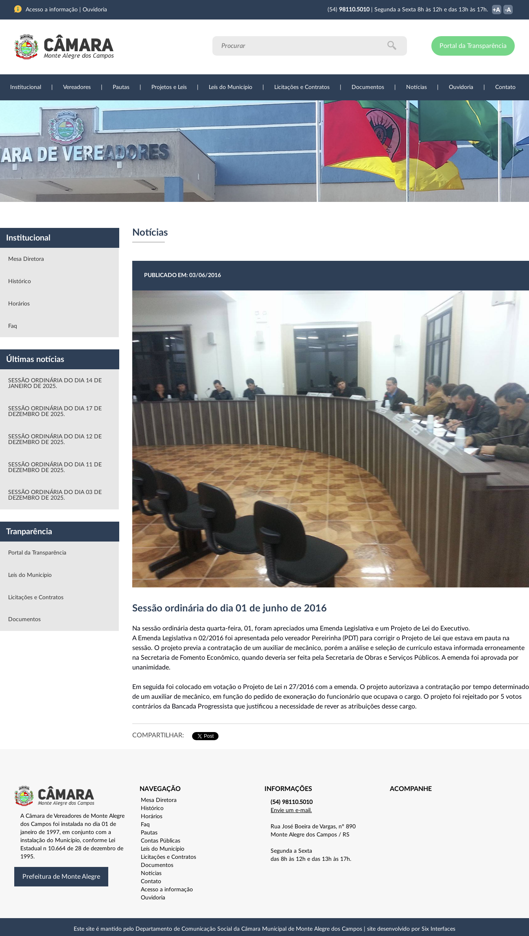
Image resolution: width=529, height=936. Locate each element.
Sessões (165, 215)
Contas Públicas (160, 841)
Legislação (209, 215)
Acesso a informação (167, 890)
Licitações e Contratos (302, 87)
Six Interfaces (438, 929)
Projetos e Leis (169, 87)
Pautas (121, 87)
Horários (19, 304)
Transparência (260, 215)
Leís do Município (230, 87)
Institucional (25, 87)
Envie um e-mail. (291, 810)
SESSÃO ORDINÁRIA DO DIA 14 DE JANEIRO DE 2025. (55, 383)
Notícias (416, 87)
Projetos (123, 215)
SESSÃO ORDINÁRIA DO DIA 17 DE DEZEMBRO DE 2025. (55, 411)
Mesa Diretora (26, 259)
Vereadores (77, 87)
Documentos (368, 87)
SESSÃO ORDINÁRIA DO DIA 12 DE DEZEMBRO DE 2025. (55, 439)
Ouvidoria (461, 87)
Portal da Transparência (473, 46)
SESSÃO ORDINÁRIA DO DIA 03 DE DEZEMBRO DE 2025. (55, 495)
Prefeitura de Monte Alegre (61, 876)
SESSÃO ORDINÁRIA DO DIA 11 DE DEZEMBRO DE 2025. (55, 467)
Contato (505, 87)
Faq (12, 326)
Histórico (19, 281)
